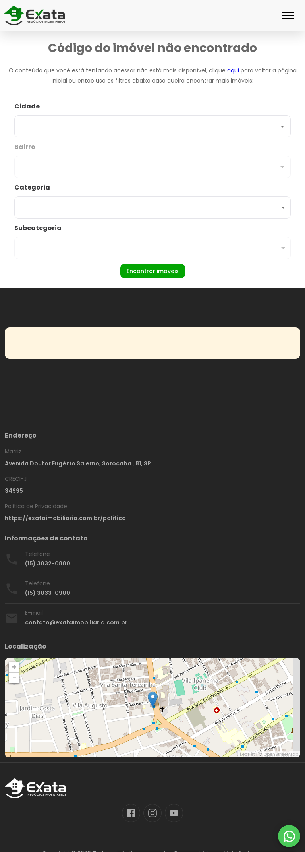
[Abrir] (282, 126)
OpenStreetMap (280, 754)
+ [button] (14, 667)
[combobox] (152, 119)
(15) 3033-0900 (47, 593)
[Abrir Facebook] (131, 813)
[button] (152, 207)
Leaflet (247, 754)
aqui (233, 70)
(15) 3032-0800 (47, 563)
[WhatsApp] (289, 836)
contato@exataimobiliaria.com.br (76, 622)
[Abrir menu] (288, 15)
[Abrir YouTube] (174, 813)
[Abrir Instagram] (152, 813)
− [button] (14, 678)
